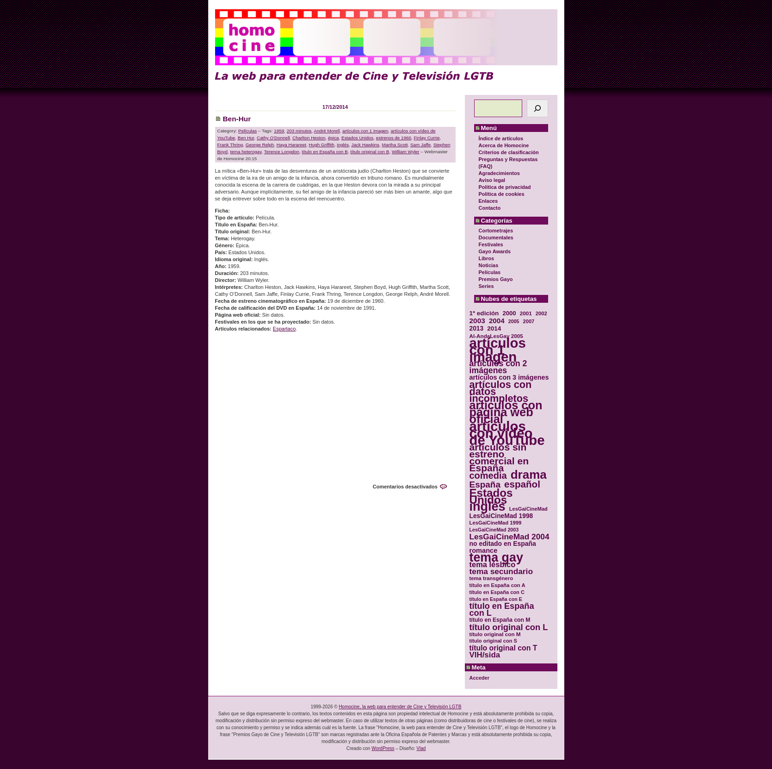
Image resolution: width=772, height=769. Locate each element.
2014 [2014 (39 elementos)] (494, 328)
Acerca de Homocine (504, 145)
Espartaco (284, 328)
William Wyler (406, 151)
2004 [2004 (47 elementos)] (497, 320)
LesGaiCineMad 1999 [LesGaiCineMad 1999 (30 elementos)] (495, 522)
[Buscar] (537, 108)
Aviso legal (492, 180)
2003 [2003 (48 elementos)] (477, 320)
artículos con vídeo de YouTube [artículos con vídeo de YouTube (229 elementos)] (507, 433)
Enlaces (488, 201)
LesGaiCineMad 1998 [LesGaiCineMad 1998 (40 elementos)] (501, 516)
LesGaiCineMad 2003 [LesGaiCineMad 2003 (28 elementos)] (494, 529)
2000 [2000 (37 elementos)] (509, 313)
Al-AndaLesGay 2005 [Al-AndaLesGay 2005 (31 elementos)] (496, 336)
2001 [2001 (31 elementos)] (526, 313)
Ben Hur (246, 137)
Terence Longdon (281, 151)
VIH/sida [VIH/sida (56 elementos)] (484, 654)
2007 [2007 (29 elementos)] (529, 321)
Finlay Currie (427, 137)
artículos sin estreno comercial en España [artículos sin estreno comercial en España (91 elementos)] (499, 457)
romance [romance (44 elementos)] (483, 550)
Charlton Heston (308, 137)
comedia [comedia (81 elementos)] (488, 475)
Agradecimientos (499, 173)
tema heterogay (246, 151)
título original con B (369, 151)
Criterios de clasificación (509, 152)
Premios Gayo (496, 279)
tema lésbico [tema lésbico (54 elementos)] (492, 564)
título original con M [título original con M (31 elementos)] (495, 634)
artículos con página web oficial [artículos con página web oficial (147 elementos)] (506, 412)
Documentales (496, 237)
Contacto (490, 208)
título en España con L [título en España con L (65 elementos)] (501, 610)
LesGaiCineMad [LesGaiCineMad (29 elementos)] (528, 509)
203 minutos (299, 130)
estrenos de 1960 (393, 137)
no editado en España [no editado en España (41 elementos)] (502, 543)
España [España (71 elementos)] (484, 484)
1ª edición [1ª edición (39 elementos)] (484, 313)
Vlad (421, 748)
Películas (490, 272)
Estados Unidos (357, 137)
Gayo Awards (495, 251)
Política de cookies (502, 194)
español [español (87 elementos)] (522, 484)
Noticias (489, 265)
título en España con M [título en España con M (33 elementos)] (500, 620)
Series (486, 286)
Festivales (491, 244)
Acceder (479, 678)
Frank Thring (230, 144)
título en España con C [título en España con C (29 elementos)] (497, 592)
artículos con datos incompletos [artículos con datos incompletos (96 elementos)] (500, 391)
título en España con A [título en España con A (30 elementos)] (497, 585)
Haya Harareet (291, 144)
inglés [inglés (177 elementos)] (487, 506)
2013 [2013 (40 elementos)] (476, 328)
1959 (279, 130)
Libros (486, 258)
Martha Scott (395, 144)
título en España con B (325, 151)
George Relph (260, 144)
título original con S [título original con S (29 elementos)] (493, 641)
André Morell (327, 130)
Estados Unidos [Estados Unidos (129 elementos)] (491, 496)
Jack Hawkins (365, 144)
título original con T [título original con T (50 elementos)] (503, 647)
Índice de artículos (501, 138)
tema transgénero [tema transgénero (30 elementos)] (491, 578)
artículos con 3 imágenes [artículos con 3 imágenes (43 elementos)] (509, 377)
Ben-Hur (237, 119)
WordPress (382, 748)
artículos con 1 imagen (365, 130)
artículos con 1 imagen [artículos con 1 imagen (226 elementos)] (497, 349)
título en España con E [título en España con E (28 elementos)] (495, 599)
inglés (343, 144)
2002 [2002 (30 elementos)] (541, 313)
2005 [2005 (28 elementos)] (513, 321)
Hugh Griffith (321, 144)
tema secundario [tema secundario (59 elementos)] (501, 571)
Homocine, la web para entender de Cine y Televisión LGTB (400, 706)
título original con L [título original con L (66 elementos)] (508, 627)
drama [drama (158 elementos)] (529, 474)
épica (333, 137)
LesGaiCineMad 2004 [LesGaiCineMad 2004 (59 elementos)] (509, 536)
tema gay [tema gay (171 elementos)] (496, 557)
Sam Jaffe (420, 144)
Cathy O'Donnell (273, 137)
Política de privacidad (505, 187)
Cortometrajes (496, 230)
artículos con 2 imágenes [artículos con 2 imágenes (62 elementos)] (498, 367)
